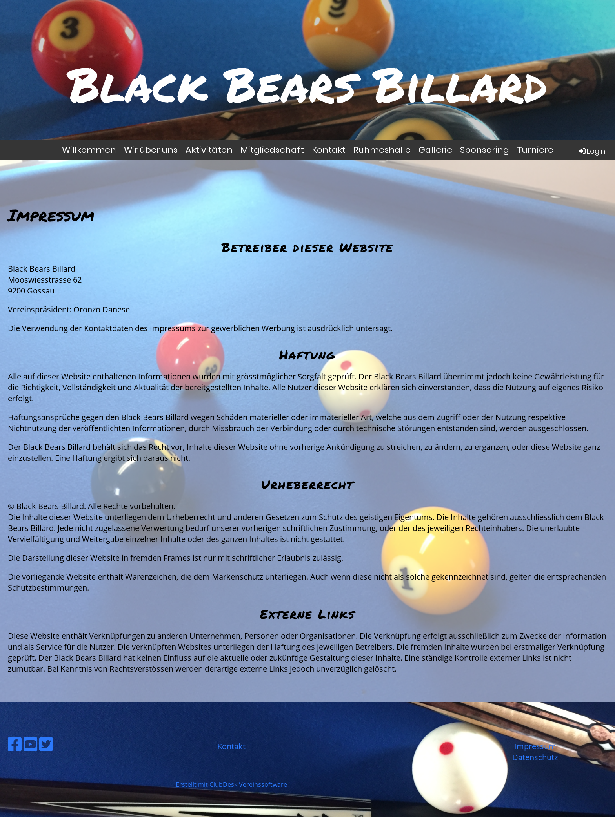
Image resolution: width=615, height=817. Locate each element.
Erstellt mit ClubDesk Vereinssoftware (231, 784)
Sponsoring (484, 150)
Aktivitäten (209, 150)
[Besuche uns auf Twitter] (46, 744)
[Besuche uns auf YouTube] (30, 744)
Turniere (535, 150)
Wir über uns (151, 150)
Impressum (535, 746)
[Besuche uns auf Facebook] (15, 744)
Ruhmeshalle (382, 150)
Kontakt (329, 150)
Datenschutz (535, 757)
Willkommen (89, 150)
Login (591, 151)
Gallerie (435, 150)
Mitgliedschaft (272, 150)
